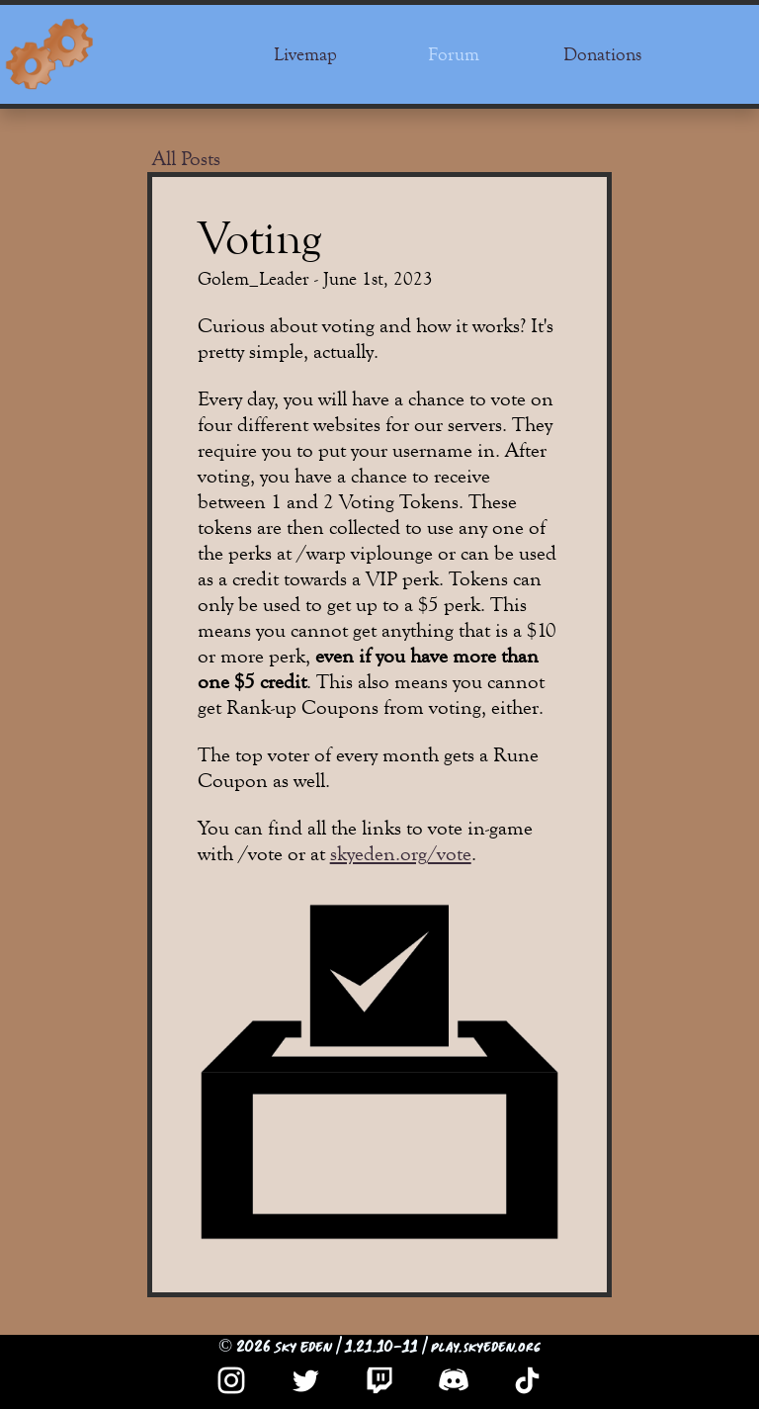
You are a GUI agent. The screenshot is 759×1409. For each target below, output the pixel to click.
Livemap (305, 54)
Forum (453, 54)
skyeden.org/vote (400, 853)
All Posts (186, 158)
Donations (602, 54)
